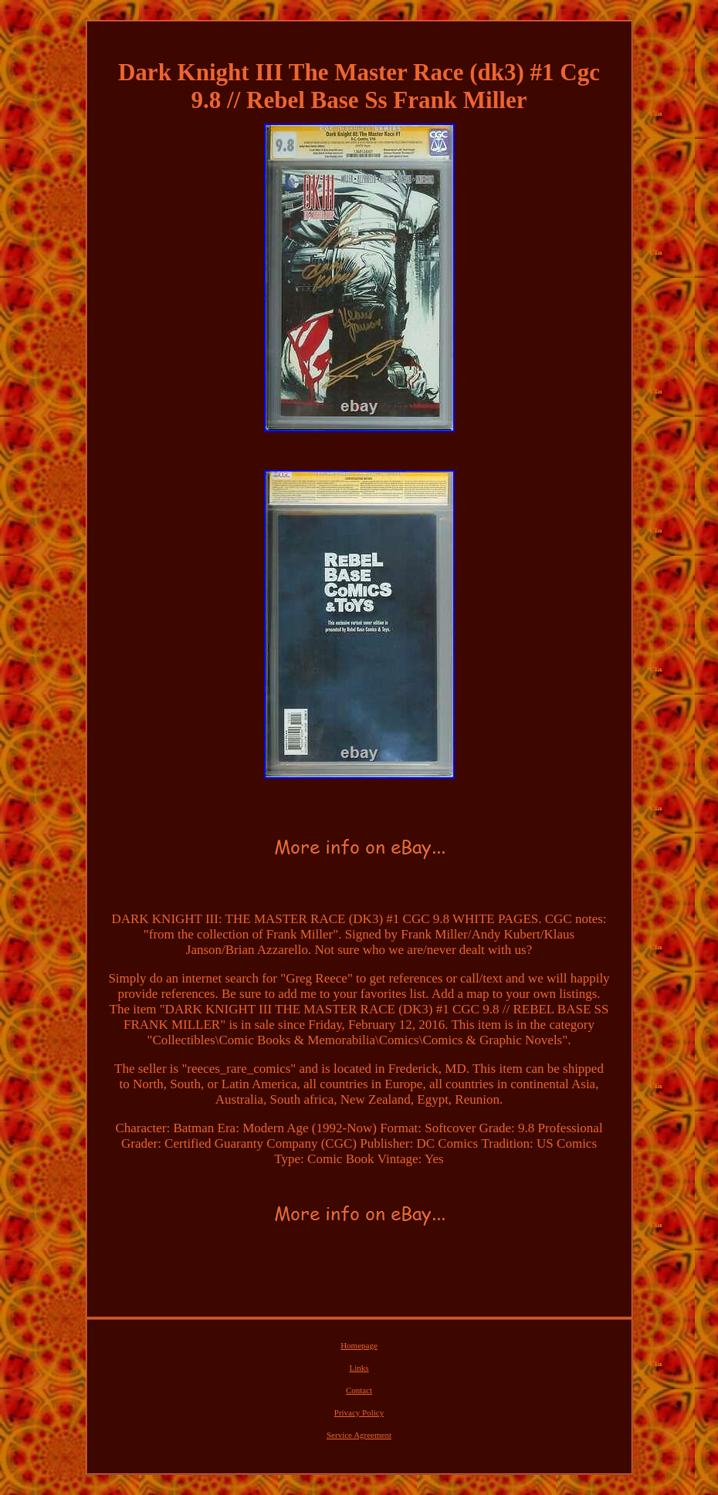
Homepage (359, 1345)
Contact (359, 1390)
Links (358, 1367)
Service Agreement (359, 1434)
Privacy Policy (359, 1412)
